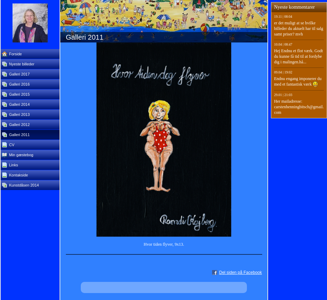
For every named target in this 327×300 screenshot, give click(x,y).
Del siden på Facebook (240, 272)
